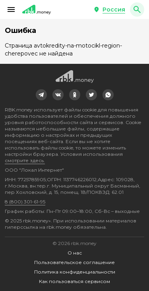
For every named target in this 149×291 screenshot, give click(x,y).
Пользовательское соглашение (74, 262)
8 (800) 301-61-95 (25, 202)
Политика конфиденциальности (74, 272)
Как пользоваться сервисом (74, 281)
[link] (41, 94)
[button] (11, 9)
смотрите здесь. (25, 160)
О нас (75, 253)
